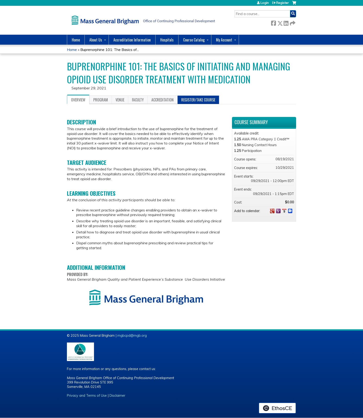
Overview (78, 100)
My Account (224, 40)
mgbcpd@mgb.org (132, 335)
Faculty (138, 100)
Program (100, 100)
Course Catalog (194, 40)
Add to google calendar (272, 211)
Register (282, 2)
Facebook (273, 22)
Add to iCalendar (284, 210)
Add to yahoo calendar (278, 211)
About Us (95, 40)
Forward (292, 22)
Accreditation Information (132, 40)
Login (264, 2)
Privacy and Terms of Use (87, 395)
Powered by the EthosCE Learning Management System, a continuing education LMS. (277, 408)
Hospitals (167, 40)
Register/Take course (198, 100)
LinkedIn (286, 22)
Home (76, 40)
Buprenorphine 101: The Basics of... (109, 49)
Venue (120, 100)
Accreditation (162, 100)
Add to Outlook (290, 211)
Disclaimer (117, 395)
